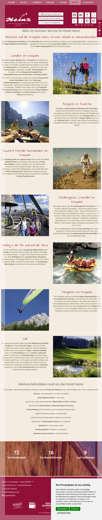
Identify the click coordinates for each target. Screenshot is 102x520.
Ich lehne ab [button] (75, 509)
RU (88, 25)
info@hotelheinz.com (11, 492)
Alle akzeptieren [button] (62, 509)
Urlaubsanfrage (9, 495)
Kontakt (88, 2)
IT (79, 25)
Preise (50, 2)
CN (92, 25)
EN (82, 25)
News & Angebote (52, 22)
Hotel (23, 2)
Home (11, 2)
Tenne (63, 2)
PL (85, 25)
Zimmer (36, 2)
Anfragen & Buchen (52, 14)
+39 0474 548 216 (10, 488)
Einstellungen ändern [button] (64, 513)
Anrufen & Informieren (52, 18)
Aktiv (75, 2)
